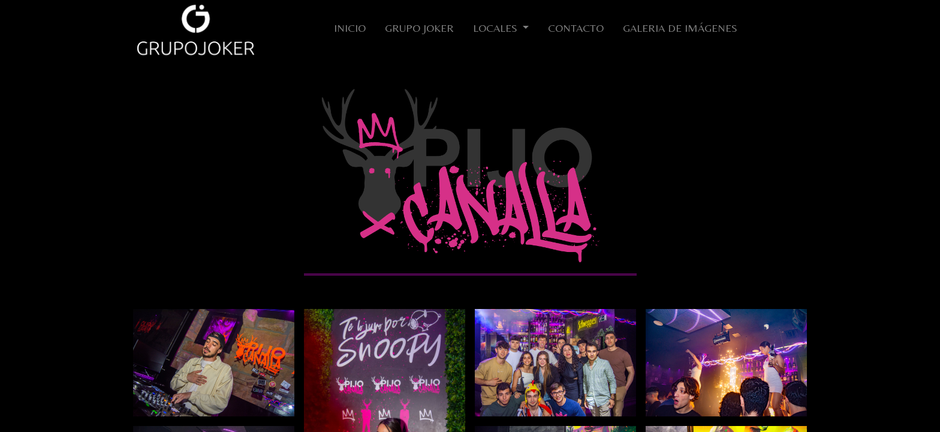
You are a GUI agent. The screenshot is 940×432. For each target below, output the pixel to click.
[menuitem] (350, 30)
